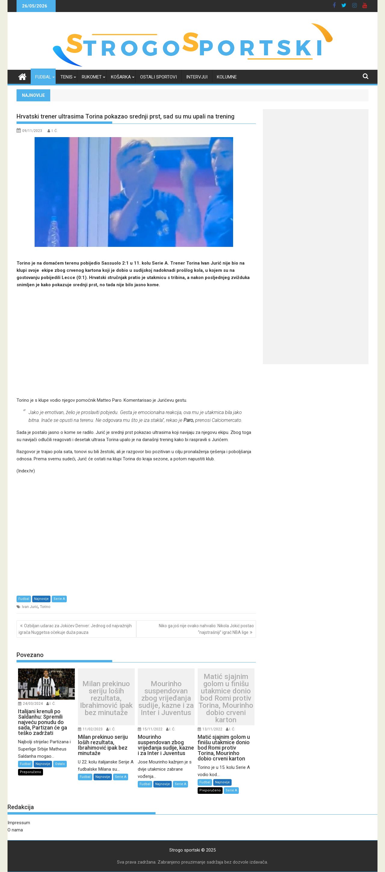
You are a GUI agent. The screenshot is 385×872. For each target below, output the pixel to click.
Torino (45, 607)
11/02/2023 (93, 729)
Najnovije (41, 599)
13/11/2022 (212, 729)
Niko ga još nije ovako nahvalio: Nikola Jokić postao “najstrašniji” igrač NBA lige (206, 629)
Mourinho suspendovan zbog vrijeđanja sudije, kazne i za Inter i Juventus (166, 698)
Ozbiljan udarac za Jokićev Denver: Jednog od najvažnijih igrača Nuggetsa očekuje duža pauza (75, 629)
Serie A (59, 599)
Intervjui (197, 77)
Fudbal (43, 77)
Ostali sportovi (158, 77)
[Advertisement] (136, 342)
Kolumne (227, 77)
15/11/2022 (152, 729)
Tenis (66, 77)
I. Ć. (55, 131)
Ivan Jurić (30, 607)
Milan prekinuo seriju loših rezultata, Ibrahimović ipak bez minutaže (106, 698)
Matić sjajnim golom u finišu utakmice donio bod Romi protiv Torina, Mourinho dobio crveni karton (226, 698)
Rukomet (92, 77)
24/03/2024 (33, 704)
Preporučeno (30, 772)
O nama (15, 830)
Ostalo (60, 764)
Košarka (121, 77)
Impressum (19, 822)
